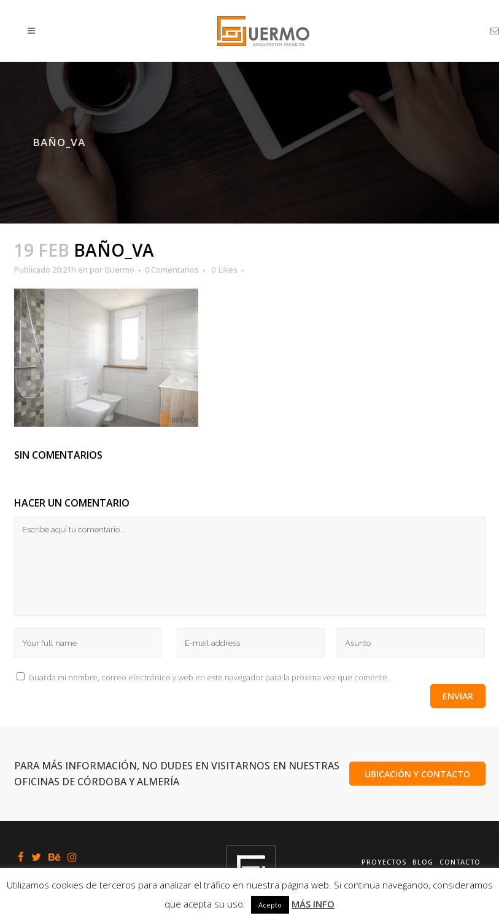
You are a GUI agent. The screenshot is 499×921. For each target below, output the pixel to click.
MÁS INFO (313, 904)
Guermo (119, 269)
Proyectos (384, 861)
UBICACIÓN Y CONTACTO (417, 774)
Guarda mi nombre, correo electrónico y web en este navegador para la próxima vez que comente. (208, 677)
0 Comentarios (172, 269)
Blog (422, 861)
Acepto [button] (270, 904)
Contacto (460, 861)
